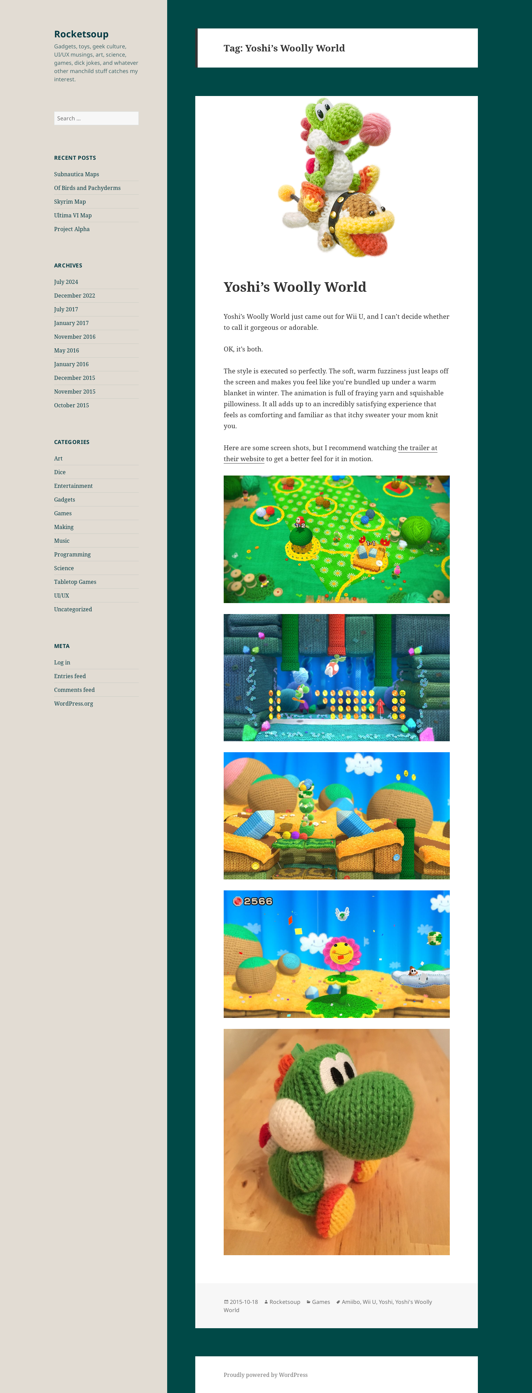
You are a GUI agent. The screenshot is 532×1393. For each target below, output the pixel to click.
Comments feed (74, 690)
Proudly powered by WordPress (266, 1375)
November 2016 (75, 336)
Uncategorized (73, 609)
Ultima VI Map (73, 215)
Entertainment (73, 486)
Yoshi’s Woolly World (295, 286)
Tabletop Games (75, 582)
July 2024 (66, 282)
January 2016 (71, 364)
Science (64, 568)
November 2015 (75, 391)
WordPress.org (73, 703)
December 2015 (74, 378)
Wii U (369, 1302)
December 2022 (74, 295)
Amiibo (351, 1302)
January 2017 (71, 323)
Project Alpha (72, 229)
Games (63, 513)
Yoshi (386, 1302)
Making (64, 527)
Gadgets (64, 499)
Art (58, 458)
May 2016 (66, 350)
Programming (72, 554)
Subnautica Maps (76, 174)
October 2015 (71, 405)
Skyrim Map (70, 201)
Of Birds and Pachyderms (87, 188)
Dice (60, 472)
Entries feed (70, 676)
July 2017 (66, 309)
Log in (62, 662)
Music (62, 540)
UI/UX (61, 595)
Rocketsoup (81, 33)
